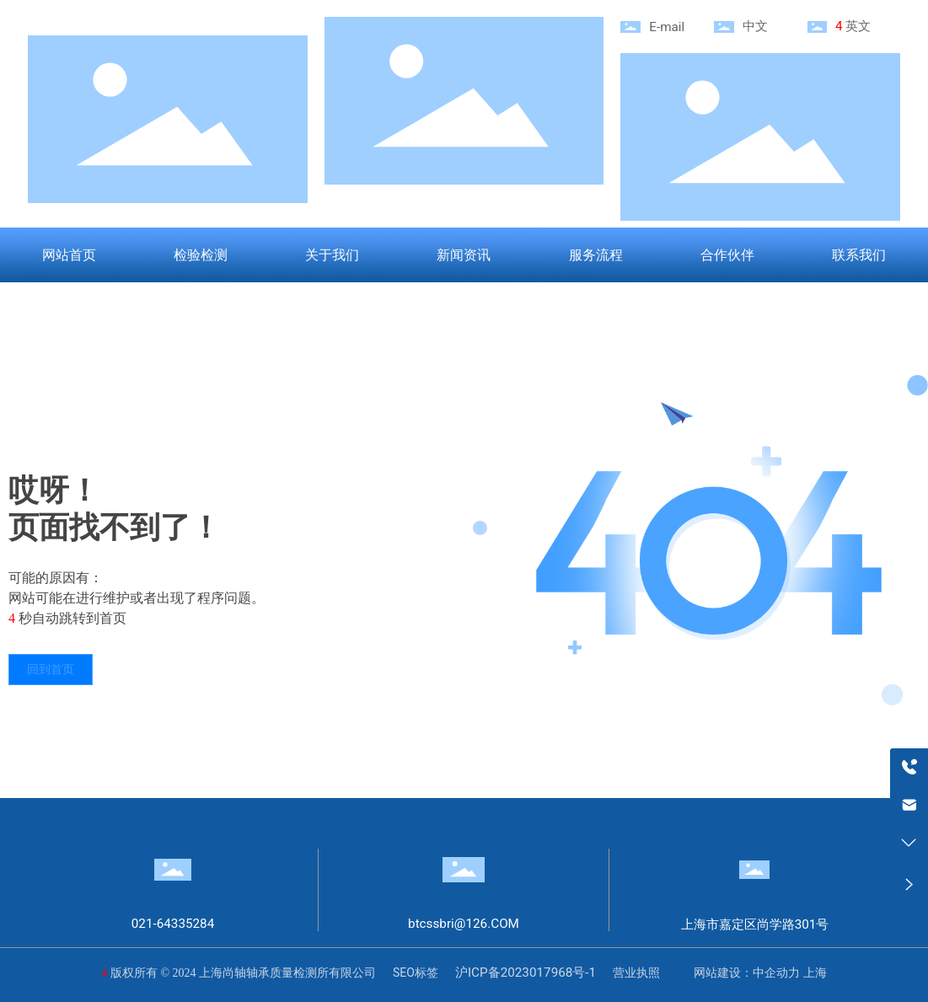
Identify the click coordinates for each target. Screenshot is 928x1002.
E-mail (666, 27)
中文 (755, 26)
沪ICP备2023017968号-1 (525, 972)
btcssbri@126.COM (463, 923)
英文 (858, 26)
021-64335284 (173, 923)
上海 (815, 972)
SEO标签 (415, 972)
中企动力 (776, 972)
